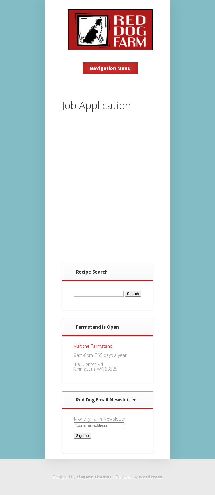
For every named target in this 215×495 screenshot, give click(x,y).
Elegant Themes (94, 477)
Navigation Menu (110, 68)
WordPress (150, 477)
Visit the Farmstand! (93, 346)
